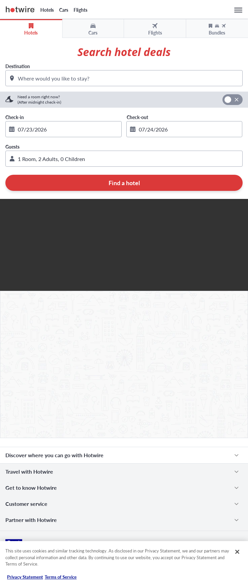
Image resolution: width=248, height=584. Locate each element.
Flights (80, 10)
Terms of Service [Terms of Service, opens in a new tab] (61, 577)
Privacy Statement (25, 577)
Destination (17, 66)
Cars (63, 10)
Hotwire (20, 9)
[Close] (237, 551)
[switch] (232, 99)
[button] (124, 159)
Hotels (47, 10)
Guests (12, 147)
